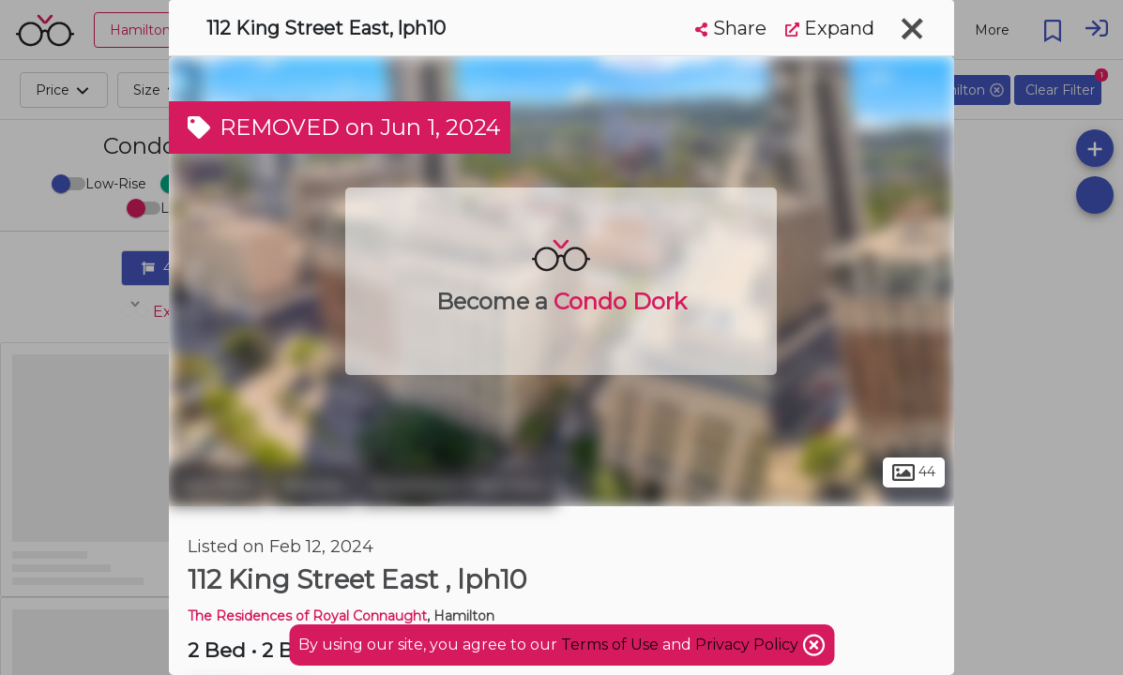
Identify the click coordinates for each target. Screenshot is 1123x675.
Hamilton (217, 485)
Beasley (313, 485)
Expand (829, 28)
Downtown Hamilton (458, 485)
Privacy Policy (748, 644)
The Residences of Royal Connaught (307, 616)
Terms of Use (610, 644)
